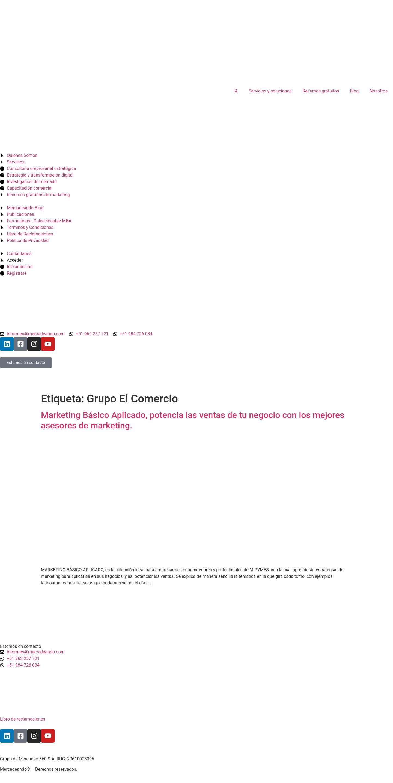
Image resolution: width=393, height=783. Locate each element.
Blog (354, 91)
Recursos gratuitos (320, 91)
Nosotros (379, 91)
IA (236, 91)
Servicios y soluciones (270, 91)
